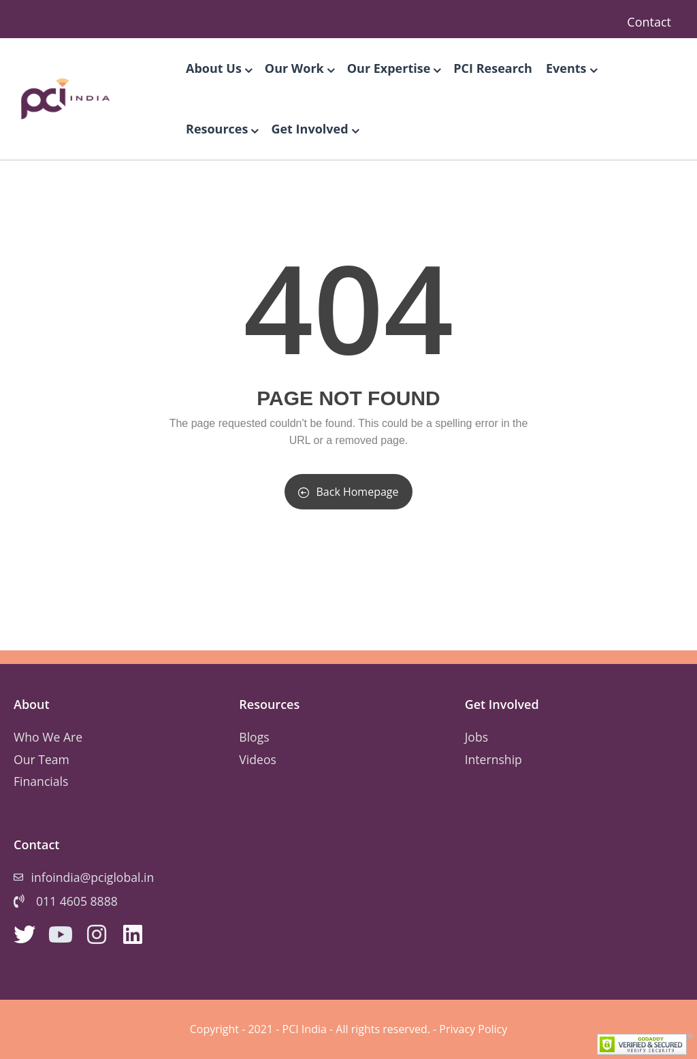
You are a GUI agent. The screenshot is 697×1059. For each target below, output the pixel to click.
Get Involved (314, 129)
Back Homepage (348, 491)
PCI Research (492, 68)
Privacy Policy (473, 1029)
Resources (221, 129)
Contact (649, 22)
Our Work (299, 68)
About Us (218, 68)
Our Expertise (393, 68)
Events (571, 68)
